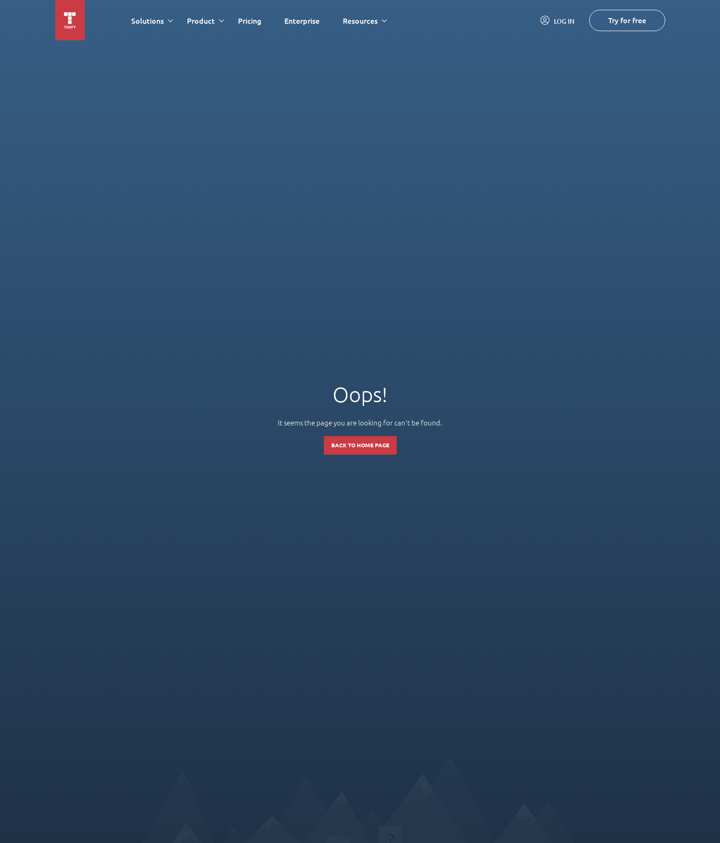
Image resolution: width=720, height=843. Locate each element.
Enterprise (302, 20)
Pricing (249, 20)
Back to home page (360, 445)
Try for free (627, 20)
